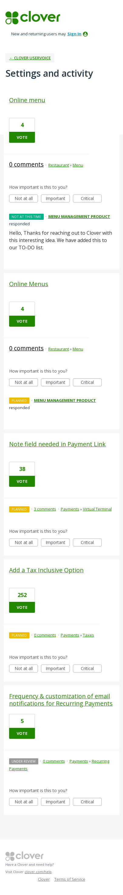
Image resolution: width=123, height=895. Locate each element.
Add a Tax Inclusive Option (46, 570)
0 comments (26, 164)
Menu (78, 165)
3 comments (45, 509)
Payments (70, 509)
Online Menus (28, 284)
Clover (44, 879)
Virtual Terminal (97, 509)
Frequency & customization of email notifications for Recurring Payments (61, 699)
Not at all (26, 198)
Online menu (27, 100)
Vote (22, 137)
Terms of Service (69, 879)
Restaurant (58, 165)
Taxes (88, 635)
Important (58, 198)
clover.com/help (38, 871)
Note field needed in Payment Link (57, 444)
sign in (74, 34)
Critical (91, 198)
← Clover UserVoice (30, 58)
